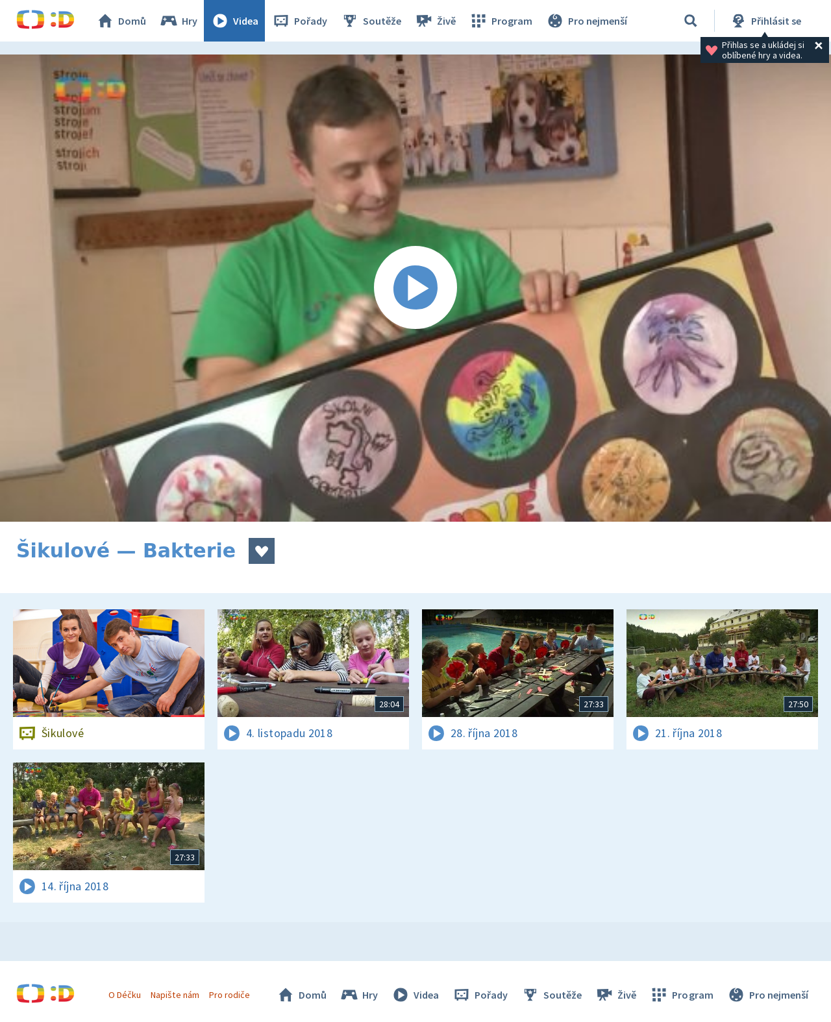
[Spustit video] (415, 288)
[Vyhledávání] (690, 21)
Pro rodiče (229, 995)
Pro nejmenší (586, 20)
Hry (178, 20)
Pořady (299, 20)
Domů (120, 20)
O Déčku (124, 995)
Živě (435, 20)
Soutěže (370, 20)
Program (500, 20)
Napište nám (175, 995)
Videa (234, 20)
